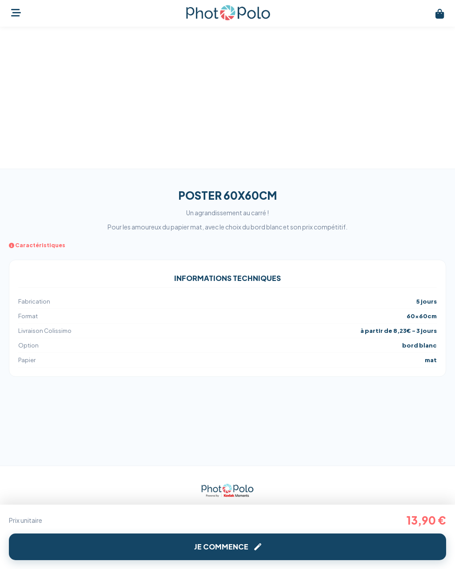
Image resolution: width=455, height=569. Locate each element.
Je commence (227, 546)
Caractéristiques (37, 245)
